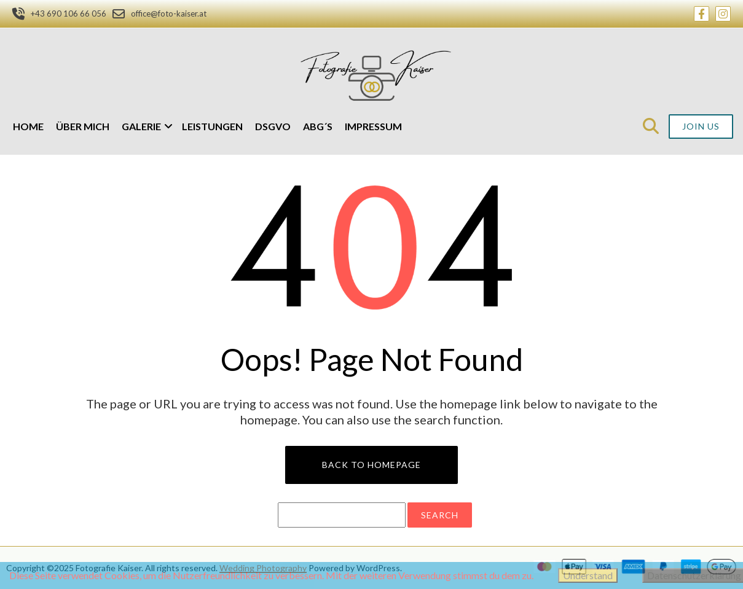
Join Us (701, 126)
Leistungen (212, 126)
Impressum (373, 126)
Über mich (82, 126)
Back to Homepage (371, 464)
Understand (588, 575)
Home (28, 126)
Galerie (141, 126)
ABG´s (317, 126)
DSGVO (273, 126)
